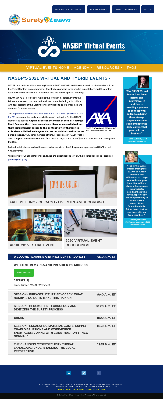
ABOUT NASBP (64, 390)
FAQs (132, 67)
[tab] (62, 275)
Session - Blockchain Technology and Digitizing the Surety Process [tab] (63, 307)
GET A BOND (78, 390)
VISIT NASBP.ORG (98, 9)
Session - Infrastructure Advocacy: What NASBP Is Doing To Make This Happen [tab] (63, 296)
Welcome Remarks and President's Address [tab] (63, 257)
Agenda (83, 67)
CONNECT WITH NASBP (126, 9)
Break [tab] (63, 318)
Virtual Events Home (47, 67)
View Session (24, 273)
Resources (109, 67)
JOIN (103, 390)
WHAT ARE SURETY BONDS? (68, 9)
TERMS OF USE (92, 390)
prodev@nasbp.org (17, 159)
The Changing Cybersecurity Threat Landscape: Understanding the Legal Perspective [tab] (63, 348)
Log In (147, 9)
